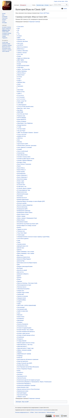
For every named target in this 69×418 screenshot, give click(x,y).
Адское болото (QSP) (22, 143)
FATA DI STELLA (21, 73)
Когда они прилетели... (23, 361)
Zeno (18, 140)
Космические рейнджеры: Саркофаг (26, 385)
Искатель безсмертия (22, 324)
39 (18, 32)
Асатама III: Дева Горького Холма (25, 158)
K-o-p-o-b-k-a (20, 95)
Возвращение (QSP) (22, 208)
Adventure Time (21, 39)
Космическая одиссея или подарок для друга (28, 379)
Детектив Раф (20, 260)
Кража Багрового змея (23, 387)
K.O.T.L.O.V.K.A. (21, 99)
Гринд (18, 242)
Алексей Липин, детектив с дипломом (26, 145)
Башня (19, 166)
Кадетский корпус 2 (22, 346)
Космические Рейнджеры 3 (24, 383)
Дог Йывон (20, 268)
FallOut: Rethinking (22, 71)
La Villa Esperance (21, 104)
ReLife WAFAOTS (21, 119)
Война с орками (21, 216)
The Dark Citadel (21, 128)
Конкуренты (20, 372)
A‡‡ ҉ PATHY (20, 45)
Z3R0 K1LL (20, 138)
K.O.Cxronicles (21, 97)
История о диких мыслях (23, 333)
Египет (19, 279)
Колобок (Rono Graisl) (22, 365)
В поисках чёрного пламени (24, 188)
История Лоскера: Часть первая (25, 329)
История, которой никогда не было (26, 335)
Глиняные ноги (21, 231)
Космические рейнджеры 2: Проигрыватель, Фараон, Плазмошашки (34, 381)
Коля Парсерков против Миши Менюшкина (28, 366)
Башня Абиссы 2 (21, 169)
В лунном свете (21, 184)
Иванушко (19, 314)
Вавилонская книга (22, 192)
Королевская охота (22, 376)
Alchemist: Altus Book (22, 41)
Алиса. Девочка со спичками (24, 147)
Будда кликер (20, 182)
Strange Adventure (21, 125)
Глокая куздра (20, 234)
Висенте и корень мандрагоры (25, 205)
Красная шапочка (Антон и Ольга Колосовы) (28, 389)
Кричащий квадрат (22, 392)
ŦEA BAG (19, 141)
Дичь (18, 264)
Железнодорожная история (24, 285)
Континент (20, 374)
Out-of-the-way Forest (22, 114)
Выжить (19, 227)
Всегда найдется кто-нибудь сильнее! (26, 225)
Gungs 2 (19, 80)
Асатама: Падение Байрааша (24, 160)
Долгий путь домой (22, 270)
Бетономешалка (21, 173)
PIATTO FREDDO (21, 117)
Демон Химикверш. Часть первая (25, 253)
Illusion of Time (21, 91)
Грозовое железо (21, 244)
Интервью (19, 322)
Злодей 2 (19, 301)
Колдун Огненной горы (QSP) (24, 363)
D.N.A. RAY (20, 54)
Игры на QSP (25, 401)
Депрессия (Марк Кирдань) (24, 259)
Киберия (19, 352)
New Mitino (20, 110)
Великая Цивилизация (23, 199)
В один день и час (21, 186)
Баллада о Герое (21, 162)
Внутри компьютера (22, 207)
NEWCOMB (20, 112)
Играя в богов (20, 316)
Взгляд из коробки (21, 203)
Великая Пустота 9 (22, 197)
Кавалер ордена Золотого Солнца (25, 342)
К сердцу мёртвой (21, 340)
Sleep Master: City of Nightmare (25, 123)
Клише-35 (19, 357)
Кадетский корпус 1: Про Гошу (24, 344)
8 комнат (19, 35)
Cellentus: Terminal (22, 52)
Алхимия (19, 149)
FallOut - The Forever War (23, 69)
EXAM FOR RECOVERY (23, 65)
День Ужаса (20, 255)
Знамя (18, 303)
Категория (18, 401)
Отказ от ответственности (40, 412)
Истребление (20, 337)
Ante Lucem (20, 43)
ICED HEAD (20, 89)
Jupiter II (19, 93)
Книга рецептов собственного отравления (27, 359)
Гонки (18, 240)
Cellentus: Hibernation (22, 50)
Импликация (20, 320)
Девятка (19, 249)
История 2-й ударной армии (24, 327)
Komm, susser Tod (21, 101)
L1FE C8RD (20, 102)
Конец (18, 370)
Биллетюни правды (22, 179)
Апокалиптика (20, 153)
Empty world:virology (22, 61)
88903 (18, 37)
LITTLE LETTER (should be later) (25, 106)
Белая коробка (21, 171)
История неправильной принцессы (26, 331)
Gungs (18, 78)
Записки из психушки (22, 296)
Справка (64, 8)
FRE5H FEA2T (21, 75)
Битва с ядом (20, 180)
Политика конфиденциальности (22, 412)
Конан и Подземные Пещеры (24, 368)
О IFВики (32, 412)
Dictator (19, 56)
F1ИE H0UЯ (20, 67)
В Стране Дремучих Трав (23, 190)
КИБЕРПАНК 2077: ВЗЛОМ (24, 353)
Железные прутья (21, 287)
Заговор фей (20, 294)
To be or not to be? (21, 134)
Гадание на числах (22, 229)
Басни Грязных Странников (24, 164)
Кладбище (20, 355)
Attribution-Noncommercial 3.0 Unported (39, 409)
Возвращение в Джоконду (23, 210)
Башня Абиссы (21, 167)
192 (18, 30)
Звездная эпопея (21, 298)
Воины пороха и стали (23, 214)
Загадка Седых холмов (23, 292)
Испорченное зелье (22, 326)
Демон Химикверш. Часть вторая (25, 251)
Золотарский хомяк (22, 309)
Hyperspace (20, 86)
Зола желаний (20, 307)
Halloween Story (21, 82)
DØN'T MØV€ (20, 60)
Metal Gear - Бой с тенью (23, 108)
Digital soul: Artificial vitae (23, 58)
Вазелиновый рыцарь (22, 194)
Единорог (19, 281)
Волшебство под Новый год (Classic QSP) (27, 223)
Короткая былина (21, 378)
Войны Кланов (21, 220)
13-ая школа (20, 26)
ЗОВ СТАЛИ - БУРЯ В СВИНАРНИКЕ (26, 305)
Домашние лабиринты (23, 273)
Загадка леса (20, 290)
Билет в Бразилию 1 (22, 175)
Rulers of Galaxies (21, 121)
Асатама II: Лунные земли (23, 156)
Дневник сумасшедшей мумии (24, 266)
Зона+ (18, 313)
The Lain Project (21, 130)
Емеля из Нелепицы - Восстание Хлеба (27, 283)
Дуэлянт (19, 277)
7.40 (18, 34)
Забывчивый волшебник (23, 288)
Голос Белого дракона (22, 238)
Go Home (19, 76)
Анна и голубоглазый (22, 151)
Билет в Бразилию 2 (22, 177)
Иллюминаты (20, 318)
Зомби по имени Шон (22, 311)
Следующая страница (34, 21)
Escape (19, 63)
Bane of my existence (22, 47)
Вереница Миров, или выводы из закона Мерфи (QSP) (31, 201)
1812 (18, 28)
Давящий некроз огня (22, 246)
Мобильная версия (51, 412)
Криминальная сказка (22, 391)
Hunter (19, 84)
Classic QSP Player (44, 13)
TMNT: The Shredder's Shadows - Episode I (27, 132)
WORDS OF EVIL (21, 136)
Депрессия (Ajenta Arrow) (23, 257)
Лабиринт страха (21, 396)
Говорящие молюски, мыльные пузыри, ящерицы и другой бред (33, 236)
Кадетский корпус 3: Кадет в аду (25, 348)
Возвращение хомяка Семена (24, 212)
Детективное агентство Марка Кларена (27, 262)
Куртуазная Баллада (22, 394)
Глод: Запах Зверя (22, 233)
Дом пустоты (20, 272)
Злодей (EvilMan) (21, 299)
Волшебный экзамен (22, 221)
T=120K (19, 127)
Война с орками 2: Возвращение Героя (27, 218)
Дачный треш (20, 247)
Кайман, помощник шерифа (24, 350)
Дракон (19, 275)
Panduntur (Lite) (21, 115)
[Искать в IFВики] (61, 5)
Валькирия (20, 195)
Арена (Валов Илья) (22, 154)
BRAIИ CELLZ (20, 48)
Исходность (20, 339)
